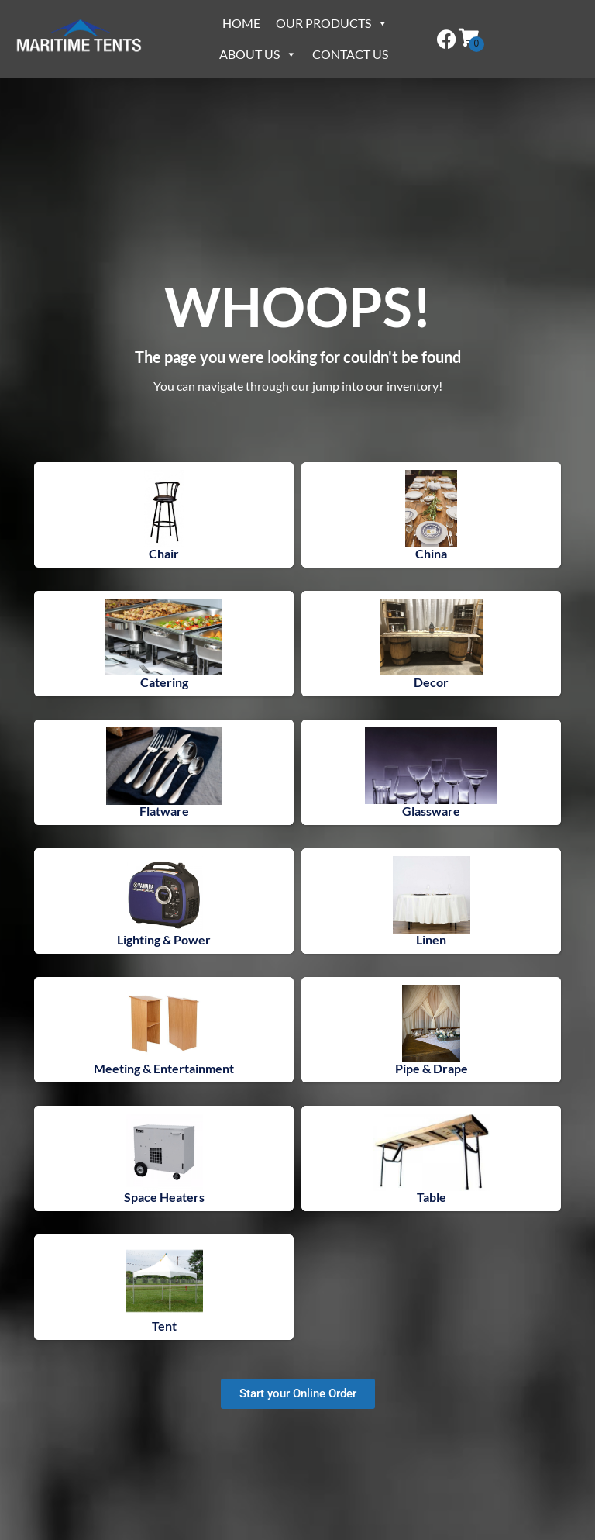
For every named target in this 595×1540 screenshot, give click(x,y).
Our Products (332, 23)
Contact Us (350, 54)
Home (241, 23)
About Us (258, 54)
